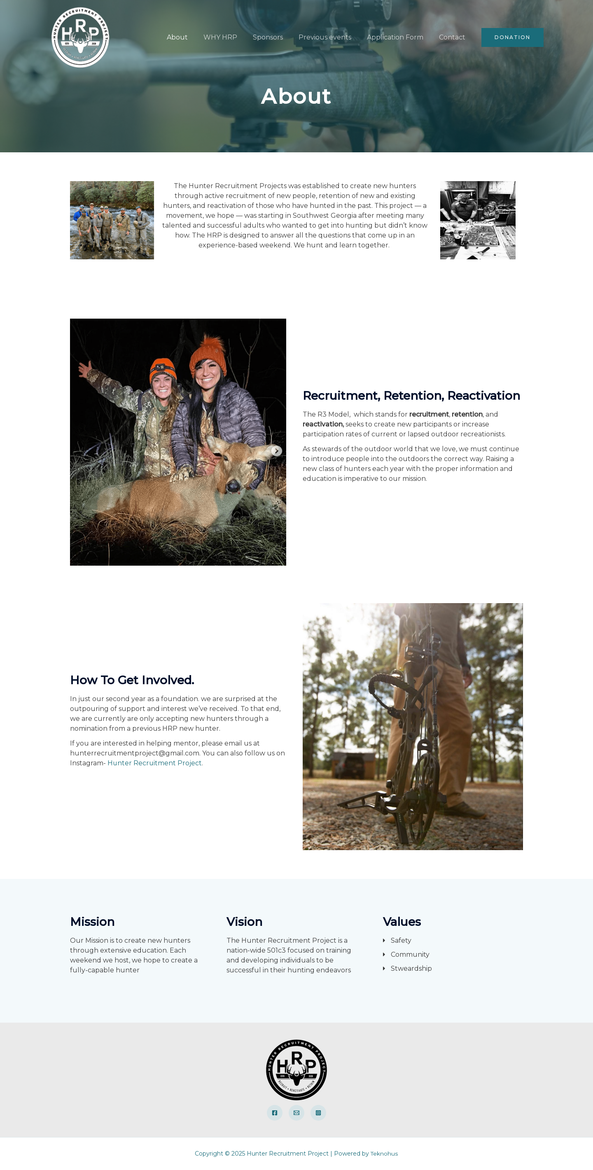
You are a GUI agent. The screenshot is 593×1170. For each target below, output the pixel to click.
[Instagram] (318, 1113)
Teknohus (384, 1153)
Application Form (399, 37)
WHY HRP (231, 37)
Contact (453, 37)
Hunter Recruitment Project (155, 763)
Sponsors (276, 37)
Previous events (331, 37)
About (190, 37)
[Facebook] (274, 1113)
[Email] (296, 1113)
